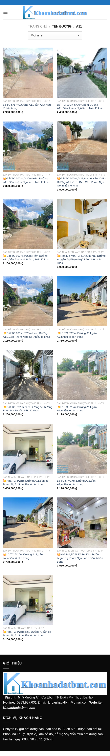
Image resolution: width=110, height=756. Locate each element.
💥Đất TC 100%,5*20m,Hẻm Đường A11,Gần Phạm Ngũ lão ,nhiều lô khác (26, 180)
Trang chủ (37, 26)
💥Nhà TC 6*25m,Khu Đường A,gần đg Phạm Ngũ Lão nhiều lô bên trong (27, 633)
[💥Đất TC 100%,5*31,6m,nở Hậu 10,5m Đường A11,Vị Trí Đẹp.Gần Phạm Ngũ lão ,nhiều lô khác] (82, 146)
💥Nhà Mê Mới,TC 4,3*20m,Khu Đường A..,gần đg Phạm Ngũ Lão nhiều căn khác (81, 259)
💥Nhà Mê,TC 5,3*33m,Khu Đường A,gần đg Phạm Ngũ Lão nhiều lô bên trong (80, 558)
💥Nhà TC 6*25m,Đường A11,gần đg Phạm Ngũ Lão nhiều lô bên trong (25, 482)
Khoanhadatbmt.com (19, 707)
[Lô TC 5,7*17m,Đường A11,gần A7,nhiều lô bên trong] (82, 449)
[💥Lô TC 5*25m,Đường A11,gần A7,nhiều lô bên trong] (82, 301)
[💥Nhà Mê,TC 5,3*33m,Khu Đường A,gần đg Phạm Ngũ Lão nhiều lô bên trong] (82, 522)
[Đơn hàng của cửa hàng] (55, 35)
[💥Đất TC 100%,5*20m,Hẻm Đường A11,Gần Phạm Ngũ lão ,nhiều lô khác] (28, 146)
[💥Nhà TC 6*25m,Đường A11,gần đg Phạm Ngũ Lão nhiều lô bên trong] (28, 449)
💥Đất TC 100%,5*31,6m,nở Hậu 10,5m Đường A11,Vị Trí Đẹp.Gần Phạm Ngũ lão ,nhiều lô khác (81, 182)
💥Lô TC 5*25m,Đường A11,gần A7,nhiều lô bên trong (77, 335)
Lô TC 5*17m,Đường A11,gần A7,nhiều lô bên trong (27, 106)
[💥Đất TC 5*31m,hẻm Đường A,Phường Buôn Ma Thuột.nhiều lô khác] (28, 375)
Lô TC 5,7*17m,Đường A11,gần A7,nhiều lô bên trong (76, 482)
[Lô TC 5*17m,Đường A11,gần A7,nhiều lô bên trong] (28, 73)
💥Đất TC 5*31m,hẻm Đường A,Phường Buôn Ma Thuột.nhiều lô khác (27, 409)
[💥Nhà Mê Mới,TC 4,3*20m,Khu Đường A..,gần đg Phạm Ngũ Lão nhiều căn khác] (82, 224)
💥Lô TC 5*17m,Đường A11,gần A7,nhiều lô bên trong (77, 409)
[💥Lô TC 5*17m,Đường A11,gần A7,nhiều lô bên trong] (82, 375)
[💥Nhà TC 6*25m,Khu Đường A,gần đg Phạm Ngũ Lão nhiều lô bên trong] (28, 600)
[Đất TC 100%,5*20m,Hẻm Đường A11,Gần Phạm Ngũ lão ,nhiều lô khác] (82, 73)
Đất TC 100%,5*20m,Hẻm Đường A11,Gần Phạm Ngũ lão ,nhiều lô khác (80, 106)
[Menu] (5, 12)
